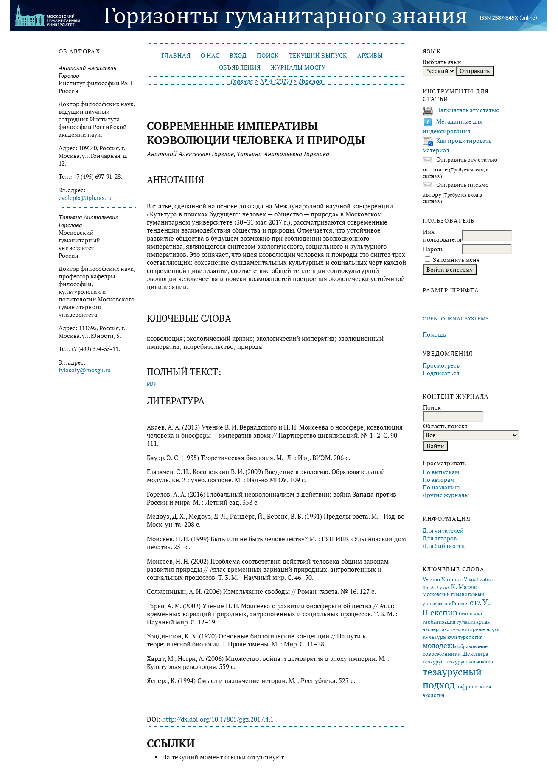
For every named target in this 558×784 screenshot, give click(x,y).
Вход (238, 55)
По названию (441, 487)
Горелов (310, 81)
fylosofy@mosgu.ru (85, 370)
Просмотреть (441, 365)
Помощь (434, 334)
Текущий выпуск (318, 55)
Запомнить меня (456, 260)
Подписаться (441, 373)
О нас (210, 55)
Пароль (433, 249)
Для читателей (443, 530)
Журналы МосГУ (298, 67)
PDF (152, 384)
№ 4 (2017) (276, 81)
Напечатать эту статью (467, 110)
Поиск (267, 55)
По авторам (438, 479)
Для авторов (440, 538)
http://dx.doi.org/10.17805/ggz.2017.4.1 (218, 719)
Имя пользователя (442, 235)
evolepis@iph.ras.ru (85, 198)
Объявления (240, 67)
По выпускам (441, 472)
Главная (176, 55)
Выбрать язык (442, 62)
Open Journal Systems (455, 318)
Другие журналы (446, 495)
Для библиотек (444, 546)
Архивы (370, 55)
